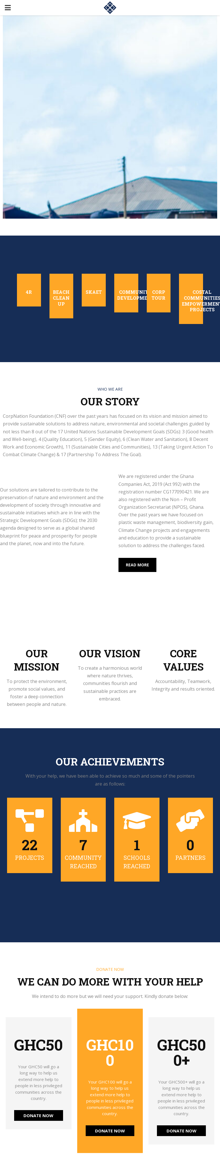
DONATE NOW (38, 1115)
